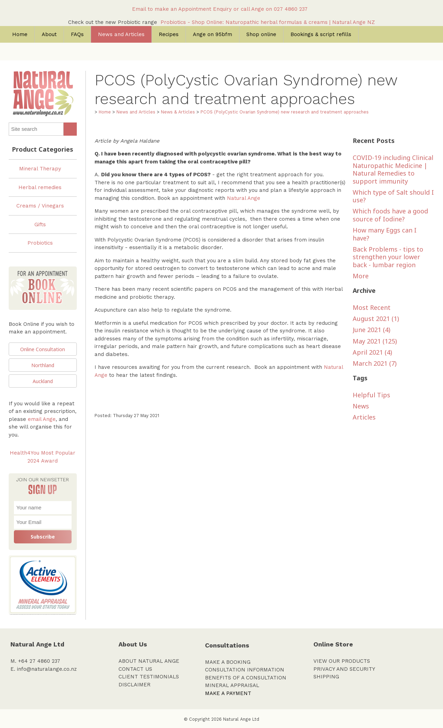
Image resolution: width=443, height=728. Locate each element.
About (49, 34)
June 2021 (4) (371, 329)
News (361, 406)
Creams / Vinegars (40, 206)
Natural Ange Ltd (241, 719)
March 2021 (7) (374, 363)
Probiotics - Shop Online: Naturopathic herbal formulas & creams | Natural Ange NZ (268, 22)
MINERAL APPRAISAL (232, 685)
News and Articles (121, 34)
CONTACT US (135, 669)
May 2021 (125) (375, 341)
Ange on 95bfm (212, 34)
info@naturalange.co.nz (47, 669)
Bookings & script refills (320, 34)
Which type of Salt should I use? (393, 196)
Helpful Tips (371, 395)
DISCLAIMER (134, 685)
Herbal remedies (39, 187)
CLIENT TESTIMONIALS (148, 677)
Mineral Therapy (40, 169)
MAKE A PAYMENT (228, 693)
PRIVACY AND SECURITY (344, 669)
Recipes (169, 34)
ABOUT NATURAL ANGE (148, 661)
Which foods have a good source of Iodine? (390, 215)
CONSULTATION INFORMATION (244, 670)
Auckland (43, 381)
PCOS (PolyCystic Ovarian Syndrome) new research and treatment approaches (284, 112)
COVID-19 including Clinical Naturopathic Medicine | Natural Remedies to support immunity (393, 169)
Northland (42, 365)
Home (19, 34)
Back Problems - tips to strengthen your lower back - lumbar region (388, 257)
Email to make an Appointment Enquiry (182, 9)
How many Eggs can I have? (385, 234)
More (361, 276)
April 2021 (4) (372, 352)
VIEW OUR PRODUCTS (341, 661)
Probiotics (40, 243)
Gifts (40, 224)
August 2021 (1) (376, 318)
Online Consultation (42, 349)
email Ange (42, 419)
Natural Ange (243, 198)
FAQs (77, 34)
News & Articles (178, 112)
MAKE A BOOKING (228, 662)
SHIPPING (326, 677)
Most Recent (372, 307)
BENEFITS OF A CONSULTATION (245, 678)
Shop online (261, 34)
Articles (364, 417)
